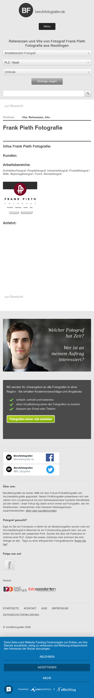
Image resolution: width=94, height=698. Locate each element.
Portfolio (8, 117)
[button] (47, 53)
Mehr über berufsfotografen (41, 511)
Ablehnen (47, 656)
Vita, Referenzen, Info (36, 117)
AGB (44, 608)
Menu (46, 26)
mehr (47, 678)
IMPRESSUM (60, 608)
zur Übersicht (14, 106)
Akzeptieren (47, 667)
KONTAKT (30, 608)
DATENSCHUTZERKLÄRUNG (21, 615)
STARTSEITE (11, 608)
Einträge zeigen (47, 81)
